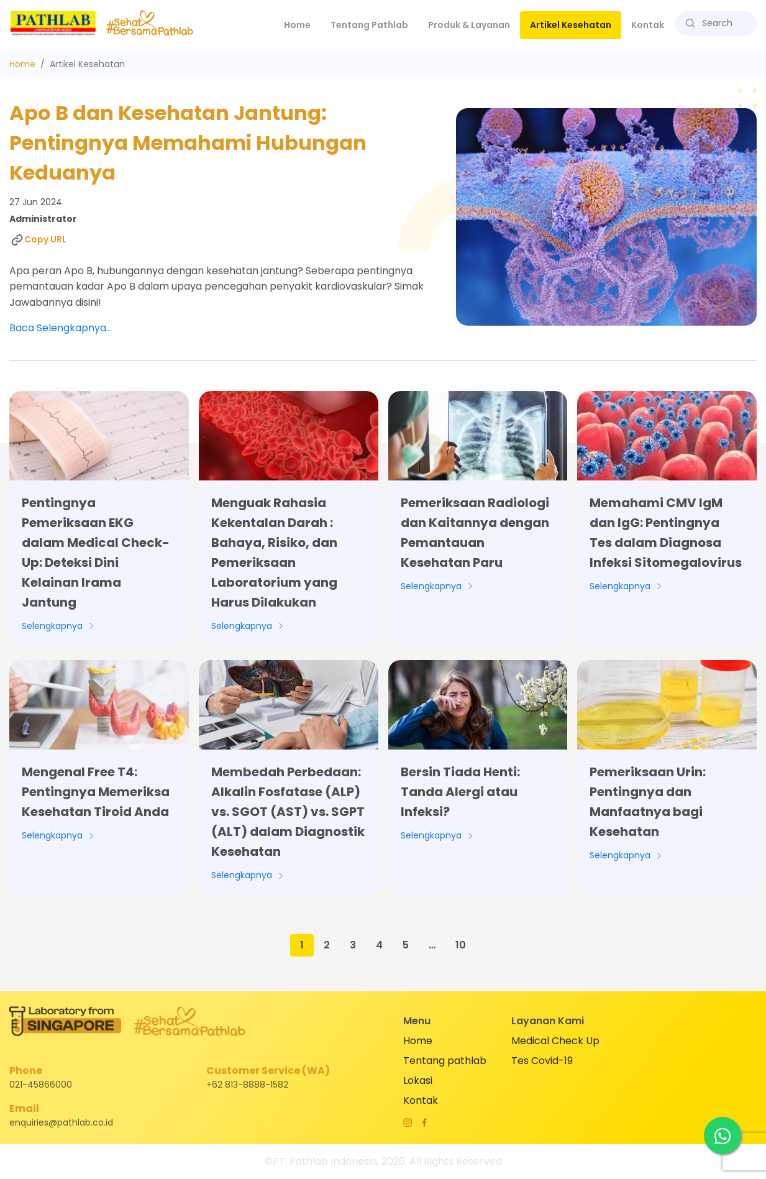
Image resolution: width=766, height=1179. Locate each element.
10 (460, 945)
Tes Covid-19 (542, 1060)
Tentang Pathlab (369, 25)
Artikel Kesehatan (570, 25)
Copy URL (38, 239)
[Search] (721, 23)
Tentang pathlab (444, 1060)
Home (302, 24)
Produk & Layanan (469, 25)
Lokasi (417, 1080)
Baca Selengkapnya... (60, 328)
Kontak (647, 25)
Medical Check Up (555, 1041)
